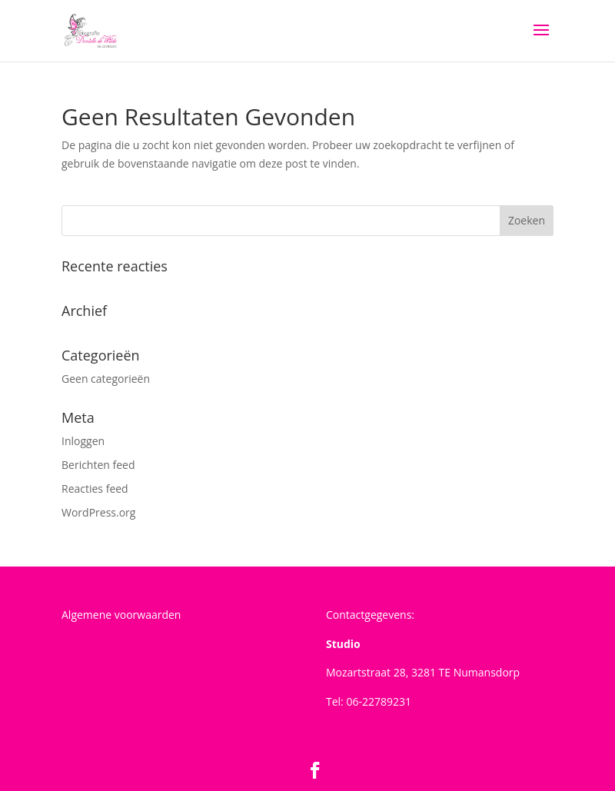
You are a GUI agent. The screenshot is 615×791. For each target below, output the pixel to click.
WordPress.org (98, 512)
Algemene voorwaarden (121, 614)
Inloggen (83, 441)
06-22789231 (378, 701)
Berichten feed (98, 464)
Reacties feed (95, 488)
